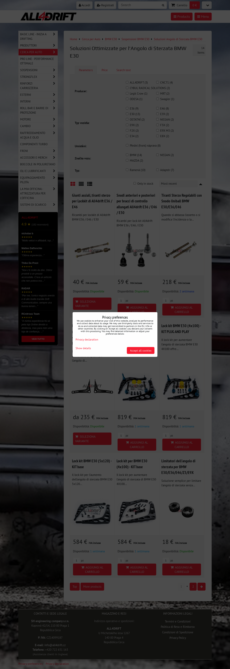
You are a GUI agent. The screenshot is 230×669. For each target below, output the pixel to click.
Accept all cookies (140, 350)
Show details (83, 348)
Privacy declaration (87, 339)
